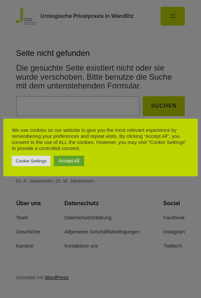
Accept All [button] (69, 160)
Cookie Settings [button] (31, 160)
